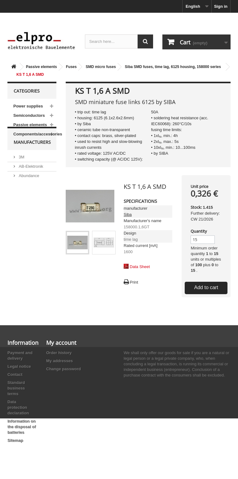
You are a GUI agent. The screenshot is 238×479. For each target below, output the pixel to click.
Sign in (220, 6)
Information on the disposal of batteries (21, 427)
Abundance (28, 188)
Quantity (199, 231)
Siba (128, 214)
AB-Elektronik (30, 178)
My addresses (59, 360)
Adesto (24, 221)
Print (134, 282)
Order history (59, 352)
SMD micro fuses (101, 67)
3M (21, 169)
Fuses (71, 67)
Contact (14, 374)
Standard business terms (16, 388)
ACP (22, 212)
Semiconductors (29, 115)
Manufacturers (32, 157)
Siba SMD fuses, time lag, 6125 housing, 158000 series (173, 67)
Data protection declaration (18, 407)
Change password (63, 369)
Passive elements (41, 67)
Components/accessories (34, 134)
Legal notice (19, 366)
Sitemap (15, 440)
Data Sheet (140, 266)
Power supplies (28, 106)
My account (61, 342)
